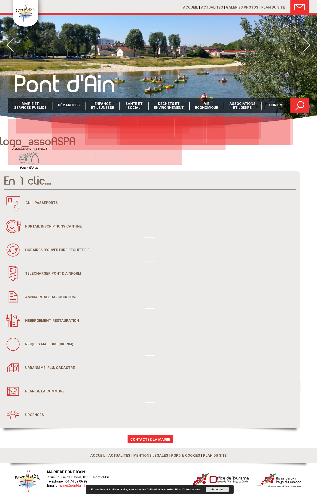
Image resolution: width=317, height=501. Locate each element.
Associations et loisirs (242, 106)
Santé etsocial (134, 106)
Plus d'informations (187, 489)
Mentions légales (150, 455)
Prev (10, 45)
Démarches (69, 106)
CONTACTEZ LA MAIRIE (150, 439)
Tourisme (276, 106)
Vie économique (206, 106)
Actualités (212, 7)
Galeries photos (242, 7)
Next (307, 45)
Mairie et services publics (30, 106)
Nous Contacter (299, 6)
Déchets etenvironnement (169, 106)
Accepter (216, 489)
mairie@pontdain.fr (72, 485)
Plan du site (273, 7)
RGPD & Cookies (185, 455)
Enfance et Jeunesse (102, 106)
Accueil (190, 7)
